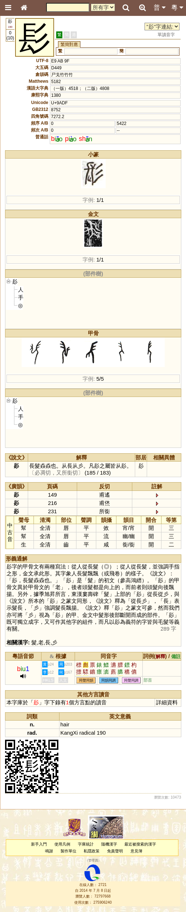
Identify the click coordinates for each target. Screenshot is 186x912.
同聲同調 (131, 680)
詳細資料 (167, 702)
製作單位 (68, 851)
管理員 (93, 861)
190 (101, 733)
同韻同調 (108, 680)
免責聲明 (115, 851)
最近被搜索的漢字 (140, 844)
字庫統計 (86, 844)
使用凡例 (62, 844)
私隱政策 (91, 851)
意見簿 (136, 851)
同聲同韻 (86, 680)
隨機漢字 (109, 844)
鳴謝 (49, 851)
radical (87, 733)
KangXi (69, 733)
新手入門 (39, 844)
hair (65, 724)
